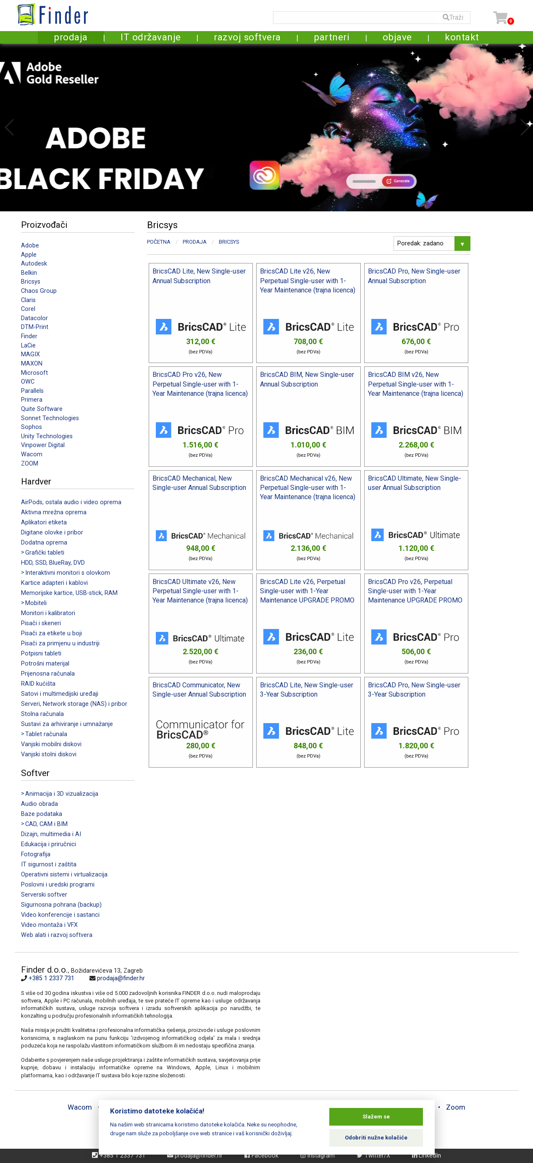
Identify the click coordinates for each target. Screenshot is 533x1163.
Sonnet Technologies (50, 418)
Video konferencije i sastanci (60, 914)
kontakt (462, 37)
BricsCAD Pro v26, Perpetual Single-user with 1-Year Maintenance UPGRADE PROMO (415, 591)
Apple (29, 254)
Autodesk (34, 263)
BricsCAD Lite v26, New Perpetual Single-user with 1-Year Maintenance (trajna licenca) (307, 280)
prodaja (71, 37)
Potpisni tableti (41, 653)
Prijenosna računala (48, 673)
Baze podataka (41, 814)
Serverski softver (44, 894)
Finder (29, 336)
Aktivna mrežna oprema (54, 512)
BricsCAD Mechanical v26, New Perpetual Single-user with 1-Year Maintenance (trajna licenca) (307, 487)
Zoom (455, 1107)
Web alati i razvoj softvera (56, 935)
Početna (159, 242)
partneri (331, 37)
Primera (31, 399)
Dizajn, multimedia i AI (51, 834)
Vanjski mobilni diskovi (51, 744)
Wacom (31, 454)
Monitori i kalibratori (48, 613)
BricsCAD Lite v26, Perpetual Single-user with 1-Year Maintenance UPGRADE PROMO (307, 591)
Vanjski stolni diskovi (48, 754)
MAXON (31, 363)
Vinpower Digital (43, 445)
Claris (28, 300)
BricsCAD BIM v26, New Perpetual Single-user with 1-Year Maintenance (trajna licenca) (415, 384)
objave (397, 37)
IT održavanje (151, 37)
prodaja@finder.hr (121, 978)
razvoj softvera (247, 37)
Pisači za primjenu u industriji (60, 643)
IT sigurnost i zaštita (48, 864)
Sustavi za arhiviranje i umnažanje (67, 724)
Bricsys (30, 281)
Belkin (29, 272)
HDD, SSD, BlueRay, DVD (53, 562)
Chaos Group (39, 291)
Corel (28, 309)
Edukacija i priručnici (48, 844)
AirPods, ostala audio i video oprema (71, 502)
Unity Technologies (47, 436)
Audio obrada (39, 804)
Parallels (32, 391)
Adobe (30, 245)
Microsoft (34, 372)
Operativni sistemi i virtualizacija (64, 874)
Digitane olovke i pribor (52, 532)
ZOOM (29, 463)
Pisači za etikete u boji (51, 633)
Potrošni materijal (45, 663)
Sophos (31, 427)
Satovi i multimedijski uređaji (59, 693)
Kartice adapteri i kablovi (54, 583)
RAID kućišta (38, 683)
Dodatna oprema (44, 542)
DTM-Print (34, 327)
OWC (27, 381)
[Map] (386, 1021)
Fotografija (35, 854)
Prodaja (195, 242)
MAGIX (30, 354)
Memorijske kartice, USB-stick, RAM (69, 593)
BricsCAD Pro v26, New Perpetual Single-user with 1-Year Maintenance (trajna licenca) (200, 384)
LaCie (28, 345)
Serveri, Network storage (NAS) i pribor (74, 704)
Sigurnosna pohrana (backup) (61, 904)
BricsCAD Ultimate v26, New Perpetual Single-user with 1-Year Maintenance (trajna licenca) (200, 591)
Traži (453, 17)
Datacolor (34, 318)
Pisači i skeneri (41, 623)
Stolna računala (42, 714)
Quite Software (42, 409)
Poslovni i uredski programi (58, 884)
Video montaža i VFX (49, 925)
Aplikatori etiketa (44, 522)
